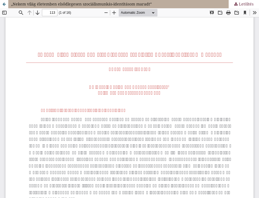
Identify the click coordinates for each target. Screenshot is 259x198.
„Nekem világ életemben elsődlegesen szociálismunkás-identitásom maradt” (81, 4)
